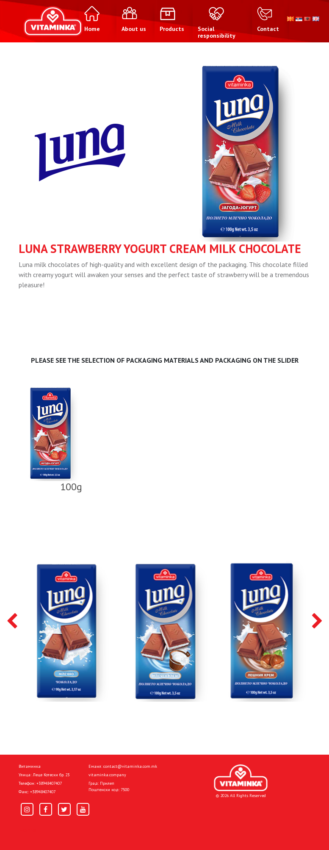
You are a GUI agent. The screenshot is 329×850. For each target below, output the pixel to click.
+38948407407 (49, 783)
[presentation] (12, 621)
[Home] (240, 777)
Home (27, 829)
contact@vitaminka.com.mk (130, 766)
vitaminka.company (107, 775)
